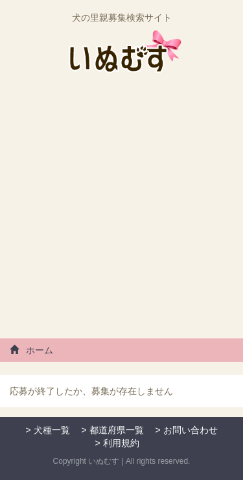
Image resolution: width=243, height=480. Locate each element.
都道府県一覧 (116, 430)
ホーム (31, 350)
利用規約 (121, 443)
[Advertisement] (121, 211)
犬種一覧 (52, 430)
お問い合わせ (190, 430)
